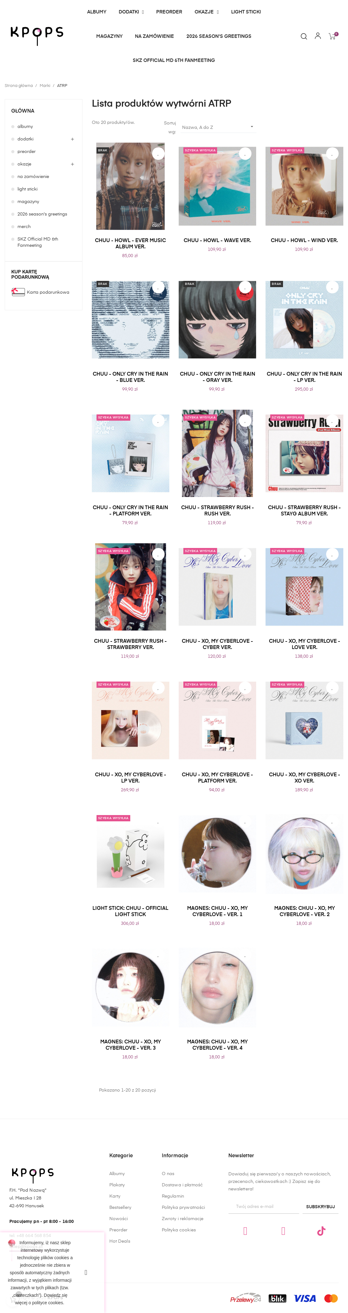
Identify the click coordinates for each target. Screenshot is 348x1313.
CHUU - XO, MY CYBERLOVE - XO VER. (304, 778)
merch (24, 227)
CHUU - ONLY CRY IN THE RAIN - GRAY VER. (217, 377)
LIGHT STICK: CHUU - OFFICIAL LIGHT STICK (130, 911)
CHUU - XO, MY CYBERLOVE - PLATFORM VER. (217, 778)
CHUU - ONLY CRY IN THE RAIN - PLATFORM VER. (130, 511)
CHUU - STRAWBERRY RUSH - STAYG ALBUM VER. (304, 511)
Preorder (118, 1280)
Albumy (117, 1224)
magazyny (28, 202)
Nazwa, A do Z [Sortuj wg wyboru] (218, 127)
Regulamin (173, 1275)
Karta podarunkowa (48, 292)
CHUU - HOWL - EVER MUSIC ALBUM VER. (130, 244)
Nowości (118, 1269)
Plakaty (117, 1235)
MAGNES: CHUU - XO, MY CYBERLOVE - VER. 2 (304, 911)
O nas (168, 1252)
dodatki (25, 139)
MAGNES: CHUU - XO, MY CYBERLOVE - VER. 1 (217, 911)
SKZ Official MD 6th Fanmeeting (37, 242)
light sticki (27, 189)
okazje (24, 164)
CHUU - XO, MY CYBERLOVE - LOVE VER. (304, 644)
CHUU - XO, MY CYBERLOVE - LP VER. (130, 778)
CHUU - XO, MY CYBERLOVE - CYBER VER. (217, 644)
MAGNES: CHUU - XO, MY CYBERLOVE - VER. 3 (130, 1045)
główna (22, 111)
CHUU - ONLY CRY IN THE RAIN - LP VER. (304, 377)
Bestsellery (120, 1257)
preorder (26, 152)
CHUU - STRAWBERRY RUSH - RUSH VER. (217, 511)
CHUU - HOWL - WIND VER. (304, 240)
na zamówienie (33, 177)
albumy (25, 126)
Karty (115, 1246)
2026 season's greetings (42, 214)
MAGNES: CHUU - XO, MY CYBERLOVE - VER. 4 (217, 1045)
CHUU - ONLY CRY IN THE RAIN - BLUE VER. (130, 377)
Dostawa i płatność (182, 1264)
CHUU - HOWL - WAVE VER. (217, 240)
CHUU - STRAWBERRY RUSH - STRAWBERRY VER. (130, 644)
